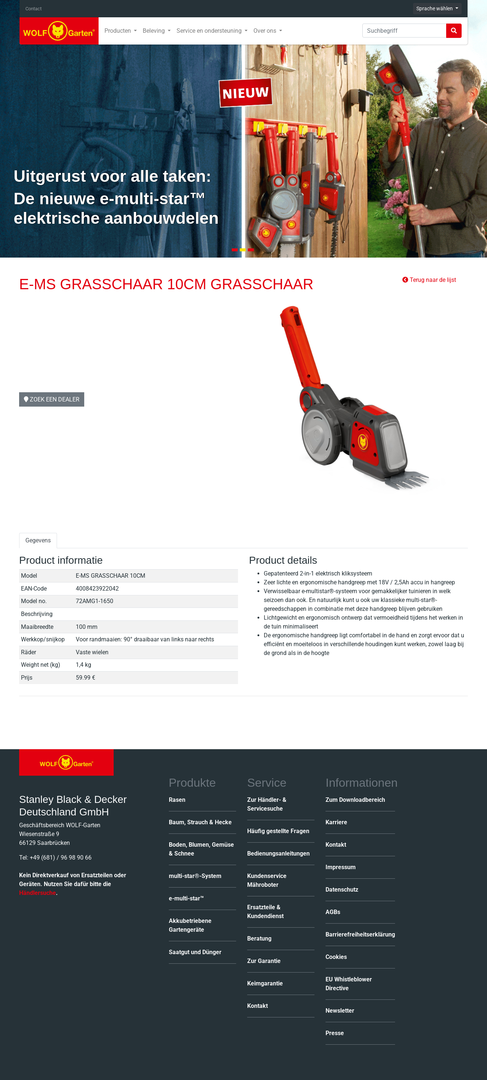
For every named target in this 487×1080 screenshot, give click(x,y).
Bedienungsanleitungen (278, 853)
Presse (335, 1033)
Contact (33, 8)
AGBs (333, 912)
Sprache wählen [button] (435, 8)
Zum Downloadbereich (355, 799)
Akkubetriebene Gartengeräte (190, 925)
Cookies (336, 956)
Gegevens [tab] (38, 540)
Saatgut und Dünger (195, 952)
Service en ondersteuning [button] (210, 30)
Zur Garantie (264, 960)
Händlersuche (37, 892)
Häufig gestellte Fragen (278, 831)
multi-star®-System (195, 875)
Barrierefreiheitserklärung (360, 934)
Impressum (341, 867)
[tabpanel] (243, 129)
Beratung (259, 938)
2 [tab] (243, 249)
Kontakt (257, 1005)
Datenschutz (342, 889)
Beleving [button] (154, 30)
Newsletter (340, 1010)
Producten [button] (118, 30)
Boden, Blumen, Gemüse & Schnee (201, 849)
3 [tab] (251, 249)
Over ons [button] (265, 30)
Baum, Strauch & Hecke (200, 822)
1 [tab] (235, 249)
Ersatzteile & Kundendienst (265, 912)
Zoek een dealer (51, 399)
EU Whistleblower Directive (349, 984)
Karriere (336, 822)
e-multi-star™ (186, 898)
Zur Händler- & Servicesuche (267, 804)
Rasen (177, 799)
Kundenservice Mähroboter (267, 880)
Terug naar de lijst (429, 279)
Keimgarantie (265, 983)
